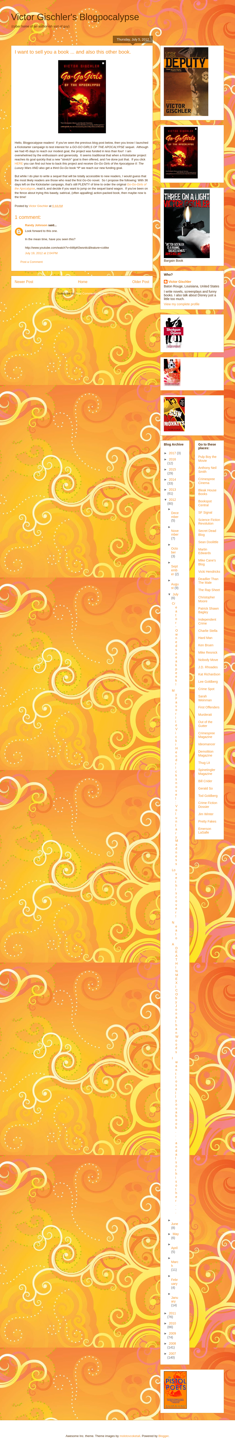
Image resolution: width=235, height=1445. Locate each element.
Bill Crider (205, 781)
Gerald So (205, 788)
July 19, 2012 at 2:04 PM (41, 253)
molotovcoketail (130, 1436)
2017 (173, 453)
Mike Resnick (207, 652)
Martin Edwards (204, 551)
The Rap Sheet (209, 590)
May (176, 1234)
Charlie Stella (207, 631)
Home (83, 282)
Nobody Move (208, 660)
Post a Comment (31, 262)
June (174, 1224)
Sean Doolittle (208, 542)
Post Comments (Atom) (91, 293)
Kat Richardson (209, 674)
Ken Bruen (205, 645)
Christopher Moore (206, 599)
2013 (172, 489)
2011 (172, 1313)
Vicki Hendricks (209, 571)
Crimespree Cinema (206, 481)
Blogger (163, 1436)
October (174, 550)
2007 (172, 1353)
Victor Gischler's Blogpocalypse (75, 17)
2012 (172, 499)
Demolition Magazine (205, 753)
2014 (172, 479)
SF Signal (205, 512)
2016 (172, 459)
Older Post (140, 282)
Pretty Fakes (207, 821)
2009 (172, 1333)
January (174, 1299)
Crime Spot (206, 689)
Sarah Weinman (205, 698)
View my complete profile (181, 304)
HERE (19, 163)
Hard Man (205, 638)
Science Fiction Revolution (209, 522)
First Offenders (208, 707)
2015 (172, 469)
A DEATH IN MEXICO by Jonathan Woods (175, 998)
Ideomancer (206, 744)
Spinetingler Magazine (206, 772)
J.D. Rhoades (208, 667)
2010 (172, 1323)
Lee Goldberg (208, 681)
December (175, 515)
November (175, 533)
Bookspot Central (205, 503)
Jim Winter (205, 814)
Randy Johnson (36, 225)
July (175, 594)
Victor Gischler (179, 281)
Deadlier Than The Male (208, 581)
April (174, 1248)
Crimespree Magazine (206, 735)
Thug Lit (204, 763)
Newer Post (24, 282)
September (174, 570)
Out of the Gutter (205, 724)
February (174, 1281)
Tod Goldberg (208, 796)
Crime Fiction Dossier (207, 805)
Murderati (205, 714)
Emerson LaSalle (204, 830)
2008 (172, 1343)
